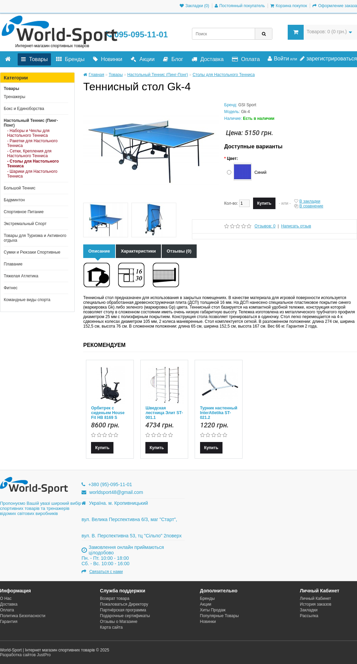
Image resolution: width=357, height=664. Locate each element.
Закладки (309, 610)
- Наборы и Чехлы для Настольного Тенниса (28, 133)
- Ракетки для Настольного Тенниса (32, 143)
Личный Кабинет (315, 598)
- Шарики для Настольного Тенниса (32, 174)
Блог (173, 59)
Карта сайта (111, 627)
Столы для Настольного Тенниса (224, 74)
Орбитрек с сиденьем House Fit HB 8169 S (107, 413)
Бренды (70, 59)
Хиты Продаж (213, 610)
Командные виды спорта (27, 299)
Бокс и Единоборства (24, 108)
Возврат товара (114, 598)
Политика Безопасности (22, 615)
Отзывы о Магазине (118, 621)
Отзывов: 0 (264, 226)
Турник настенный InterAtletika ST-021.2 (218, 413)
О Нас (6, 598)
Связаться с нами (106, 571)
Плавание (13, 264)
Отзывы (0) (179, 251)
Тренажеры (14, 96)
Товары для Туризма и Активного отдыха (35, 238)
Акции (143, 59)
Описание (99, 251)
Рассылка (309, 615)
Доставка (208, 59)
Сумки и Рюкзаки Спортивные (32, 252)
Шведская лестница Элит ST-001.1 (164, 413)
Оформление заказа (335, 5)
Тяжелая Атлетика (21, 276)
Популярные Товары (219, 615)
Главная (93, 74)
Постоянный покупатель (240, 5)
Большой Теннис (19, 188)
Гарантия (8, 621)
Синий (260, 172)
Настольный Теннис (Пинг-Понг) (31, 123)
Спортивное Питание (24, 211)
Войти (278, 58)
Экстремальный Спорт (25, 223)
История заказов (316, 604)
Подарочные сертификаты (125, 615)
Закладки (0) (194, 5)
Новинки (107, 59)
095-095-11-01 (137, 34)
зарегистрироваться (328, 58)
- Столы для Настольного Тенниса (33, 163)
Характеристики (138, 251)
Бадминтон (14, 200)
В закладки (309, 201)
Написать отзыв (296, 226)
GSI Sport (247, 105)
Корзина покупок (288, 5)
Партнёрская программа (123, 610)
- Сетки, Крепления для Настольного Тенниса (29, 153)
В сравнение (311, 206)
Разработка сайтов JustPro (25, 654)
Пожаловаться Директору (124, 604)
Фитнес (11, 287)
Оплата (246, 59)
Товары (34, 59)
